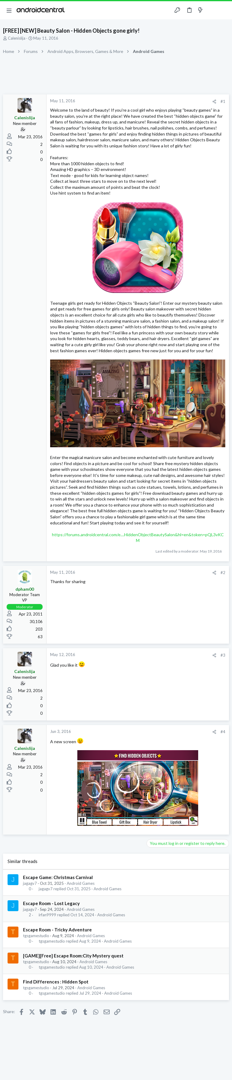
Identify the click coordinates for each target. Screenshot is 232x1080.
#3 (223, 655)
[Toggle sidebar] (212, 10)
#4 (223, 731)
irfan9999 (47, 915)
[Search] (224, 10)
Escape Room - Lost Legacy (51, 903)
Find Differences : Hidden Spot (56, 981)
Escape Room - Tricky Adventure (57, 929)
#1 (223, 101)
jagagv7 (30, 883)
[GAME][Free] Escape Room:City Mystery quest (73, 955)
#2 (223, 572)
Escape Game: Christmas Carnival (58, 877)
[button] (9, 10)
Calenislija (16, 38)
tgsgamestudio (36, 935)
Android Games (81, 883)
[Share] (214, 101)
